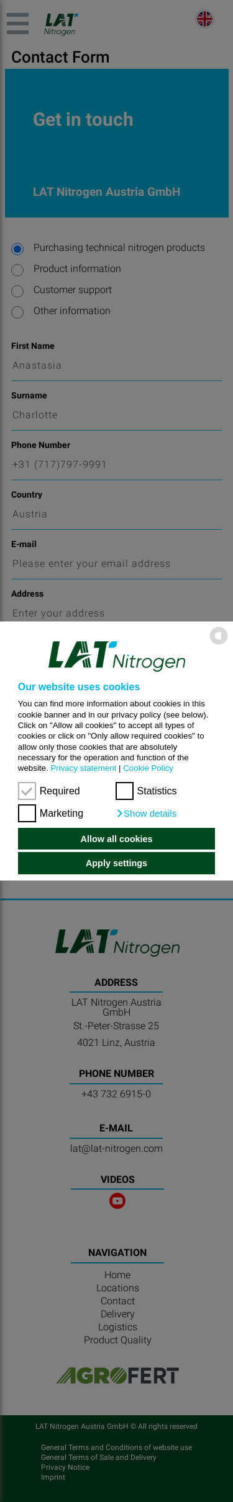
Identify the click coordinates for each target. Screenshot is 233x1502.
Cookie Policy (148, 768)
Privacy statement (83, 768)
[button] (146, 814)
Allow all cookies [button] (117, 839)
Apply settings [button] (116, 863)
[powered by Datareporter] (219, 644)
